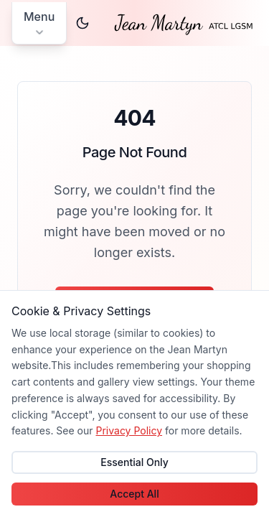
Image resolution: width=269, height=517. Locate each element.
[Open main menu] (39, 23)
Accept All (134, 494)
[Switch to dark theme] (82, 22)
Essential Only (134, 462)
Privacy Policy (128, 430)
